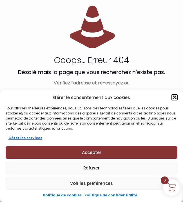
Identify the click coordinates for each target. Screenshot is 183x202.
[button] (174, 97)
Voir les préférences (91, 183)
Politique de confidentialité (110, 195)
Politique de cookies (62, 195)
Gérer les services (25, 138)
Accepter (91, 152)
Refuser (91, 168)
